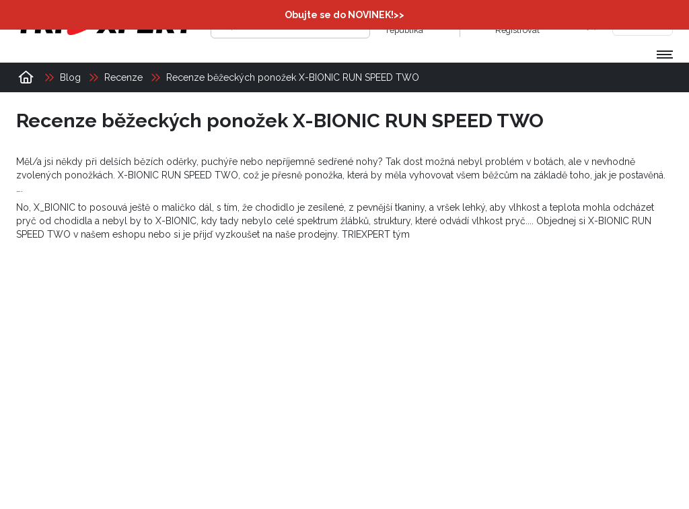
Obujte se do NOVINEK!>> (344, 14)
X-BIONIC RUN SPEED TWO (178, 175)
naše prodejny (306, 234)
